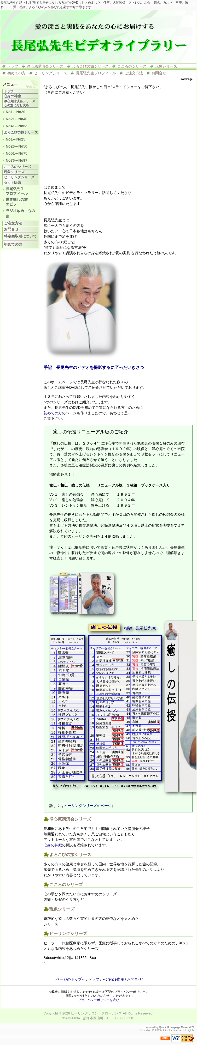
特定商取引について (20, 236)
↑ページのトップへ (69, 979)
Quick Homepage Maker (173, 1027)
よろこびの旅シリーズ (90, 66)
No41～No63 (16, 126)
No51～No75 (16, 153)
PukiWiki (157, 1030)
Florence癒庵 (113, 979)
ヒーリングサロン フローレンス (96, 1013)
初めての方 (16, 73)
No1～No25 (15, 139)
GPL (184, 1030)
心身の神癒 (53, 845)
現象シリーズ (166, 66)
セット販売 (12, 182)
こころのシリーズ (132, 66)
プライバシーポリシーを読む (98, 1000)
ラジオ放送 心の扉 (20, 213)
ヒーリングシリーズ (50, 73)
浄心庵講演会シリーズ (45, 66)
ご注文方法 (134, 73)
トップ (12, 66)
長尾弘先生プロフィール (96, 73)
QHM (191, 1030)
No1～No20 (15, 112)
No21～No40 (16, 119)
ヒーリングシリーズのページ (88, 806)
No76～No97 (16, 160)
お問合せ (159, 73)
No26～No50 (16, 146)
